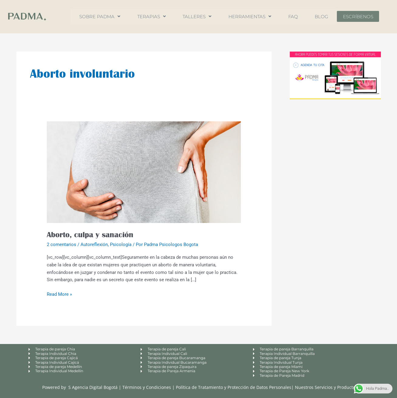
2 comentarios (61, 244)
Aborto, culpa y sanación (90, 234)
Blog (324, 16)
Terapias (149, 16)
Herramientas (250, 16)
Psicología (121, 244)
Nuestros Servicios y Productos (326, 387)
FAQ (294, 16)
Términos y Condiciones (147, 387)
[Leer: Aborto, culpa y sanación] (144, 171)
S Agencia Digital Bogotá (93, 387)
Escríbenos (361, 16)
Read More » (59, 294)
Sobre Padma (96, 16)
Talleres (196, 16)
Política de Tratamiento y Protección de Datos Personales (233, 387)
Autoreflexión (94, 244)
